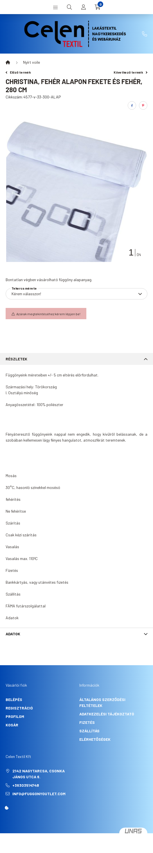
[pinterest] (143, 105)
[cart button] (97, 7)
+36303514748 (144, 33)
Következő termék (130, 72)
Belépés (14, 699)
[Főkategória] (8, 62)
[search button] (69, 7)
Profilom (15, 716)
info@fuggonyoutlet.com (39, 793)
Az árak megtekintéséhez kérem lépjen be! (48, 314)
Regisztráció (19, 708)
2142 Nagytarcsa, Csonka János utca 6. (38, 773)
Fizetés (87, 722)
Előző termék (18, 72)
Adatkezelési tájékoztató (106, 713)
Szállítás (89, 730)
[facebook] (132, 105)
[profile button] (83, 7)
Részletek (16, 358)
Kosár (12, 724)
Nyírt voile (31, 62)
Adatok (13, 633)
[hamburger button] (55, 7)
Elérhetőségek (95, 739)
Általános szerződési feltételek (102, 702)
